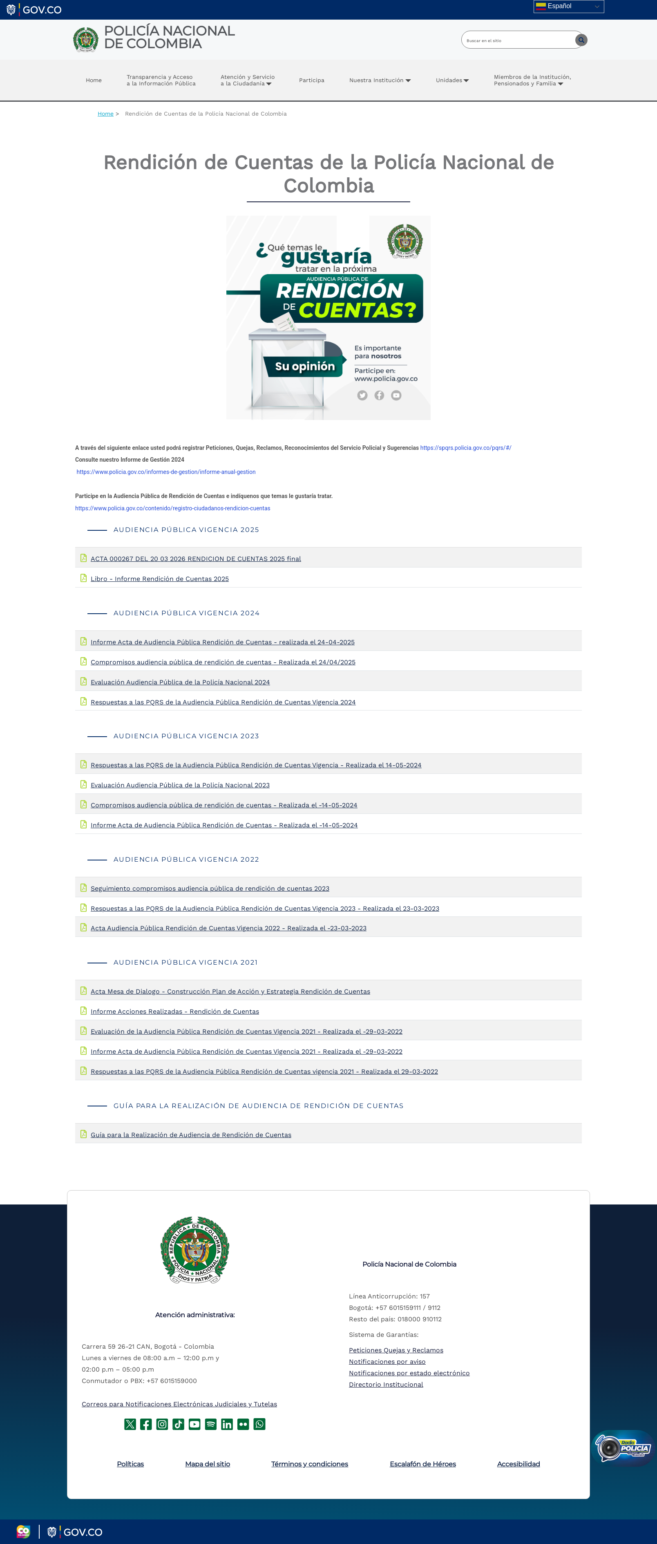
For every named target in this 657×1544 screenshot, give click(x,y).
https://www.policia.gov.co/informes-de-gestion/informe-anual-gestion (165, 472)
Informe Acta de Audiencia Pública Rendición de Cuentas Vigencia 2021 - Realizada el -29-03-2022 (246, 1051)
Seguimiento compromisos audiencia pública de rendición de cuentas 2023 (210, 888)
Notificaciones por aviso (387, 1361)
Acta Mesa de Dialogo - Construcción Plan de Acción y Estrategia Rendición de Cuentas (230, 991)
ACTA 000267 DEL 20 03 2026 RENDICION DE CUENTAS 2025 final (196, 559)
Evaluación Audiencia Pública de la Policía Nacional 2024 (180, 682)
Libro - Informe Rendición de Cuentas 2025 (160, 579)
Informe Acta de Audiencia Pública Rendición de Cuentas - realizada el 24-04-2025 (223, 642)
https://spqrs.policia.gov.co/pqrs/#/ (466, 448)
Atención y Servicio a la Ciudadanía (248, 80)
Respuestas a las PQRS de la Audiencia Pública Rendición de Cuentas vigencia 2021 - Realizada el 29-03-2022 (264, 1071)
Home (94, 80)
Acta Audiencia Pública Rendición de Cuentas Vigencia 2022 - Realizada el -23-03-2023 (228, 928)
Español (553, 6)
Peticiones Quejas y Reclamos (396, 1350)
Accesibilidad (518, 1464)
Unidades (449, 80)
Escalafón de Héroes (423, 1464)
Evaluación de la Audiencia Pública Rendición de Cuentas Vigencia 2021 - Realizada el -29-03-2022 (246, 1031)
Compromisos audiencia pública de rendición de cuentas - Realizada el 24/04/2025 (223, 662)
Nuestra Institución (376, 80)
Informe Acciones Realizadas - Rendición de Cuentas (175, 1011)
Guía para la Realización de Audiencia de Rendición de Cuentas (191, 1135)
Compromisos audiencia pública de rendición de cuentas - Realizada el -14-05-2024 (224, 805)
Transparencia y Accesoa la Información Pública (161, 80)
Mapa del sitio (207, 1464)
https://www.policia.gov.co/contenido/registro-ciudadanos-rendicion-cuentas (172, 508)
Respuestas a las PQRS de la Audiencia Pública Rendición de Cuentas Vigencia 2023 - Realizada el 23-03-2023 (265, 908)
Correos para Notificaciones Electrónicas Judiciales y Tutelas (179, 1404)
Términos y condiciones (309, 1464)
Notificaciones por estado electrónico (409, 1373)
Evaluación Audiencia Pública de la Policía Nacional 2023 (180, 785)
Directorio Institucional (386, 1384)
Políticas (130, 1464)
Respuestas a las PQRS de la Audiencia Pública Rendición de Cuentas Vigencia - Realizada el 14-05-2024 (256, 765)
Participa (311, 80)
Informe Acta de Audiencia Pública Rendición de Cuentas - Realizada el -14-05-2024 (224, 825)
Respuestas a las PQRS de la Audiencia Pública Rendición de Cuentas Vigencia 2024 (223, 702)
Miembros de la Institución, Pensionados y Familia (532, 80)
